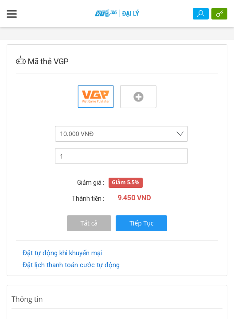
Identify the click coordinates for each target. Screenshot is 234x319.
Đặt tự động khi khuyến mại (62, 253)
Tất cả (89, 223)
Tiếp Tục (141, 223)
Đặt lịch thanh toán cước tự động (71, 265)
